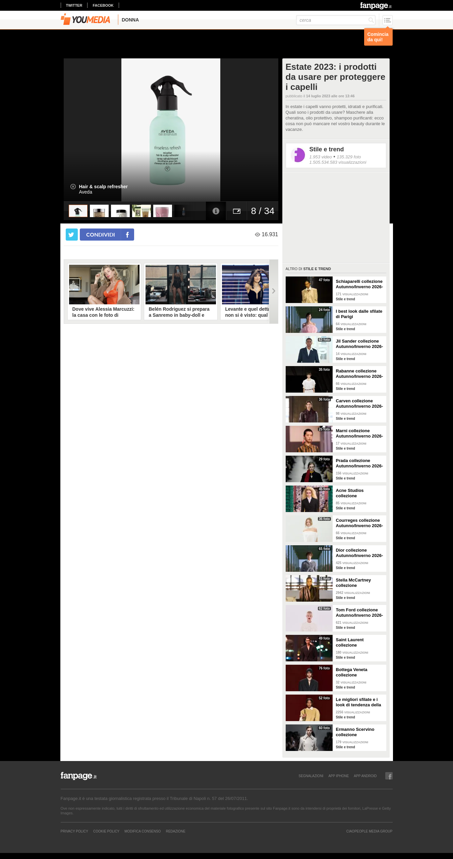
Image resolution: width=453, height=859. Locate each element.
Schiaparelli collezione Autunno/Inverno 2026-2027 (359, 284)
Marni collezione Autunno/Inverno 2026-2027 (359, 433)
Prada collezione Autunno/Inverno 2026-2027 (359, 463)
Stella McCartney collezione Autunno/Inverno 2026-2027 (359, 582)
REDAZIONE (175, 831)
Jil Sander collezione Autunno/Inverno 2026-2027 (359, 344)
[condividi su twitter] (72, 235)
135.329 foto (349, 156)
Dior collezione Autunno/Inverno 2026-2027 (359, 553)
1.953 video (320, 156)
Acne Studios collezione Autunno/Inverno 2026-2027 (359, 493)
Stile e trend (326, 149)
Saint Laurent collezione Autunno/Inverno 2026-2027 (359, 642)
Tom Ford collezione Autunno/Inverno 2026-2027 (359, 612)
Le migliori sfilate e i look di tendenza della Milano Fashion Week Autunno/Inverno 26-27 (359, 702)
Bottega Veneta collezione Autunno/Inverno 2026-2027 (359, 672)
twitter (74, 5)
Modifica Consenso (142, 831)
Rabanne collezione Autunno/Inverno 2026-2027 (359, 373)
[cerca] (336, 20)
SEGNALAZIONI (310, 775)
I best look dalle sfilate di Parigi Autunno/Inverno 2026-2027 (359, 314)
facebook (103, 5)
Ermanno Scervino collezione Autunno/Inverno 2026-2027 (359, 732)
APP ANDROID (365, 775)
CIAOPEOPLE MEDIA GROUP (369, 831)
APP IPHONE (338, 775)
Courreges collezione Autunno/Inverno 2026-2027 (359, 523)
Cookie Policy (106, 831)
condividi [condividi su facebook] (100, 234)
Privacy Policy (74, 831)
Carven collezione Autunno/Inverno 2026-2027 (359, 403)
